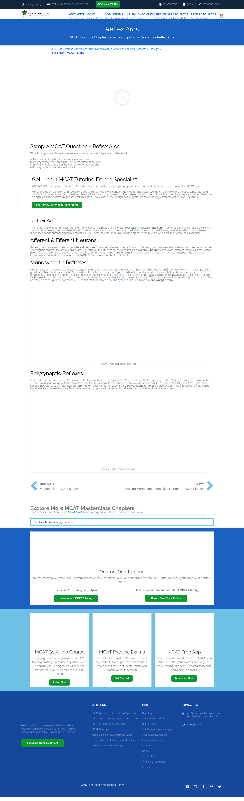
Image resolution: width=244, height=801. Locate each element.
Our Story (147, 717)
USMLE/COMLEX (141, 16)
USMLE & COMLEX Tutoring (107, 749)
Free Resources (203, 16)
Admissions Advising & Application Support (115, 722)
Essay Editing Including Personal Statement (115, 744)
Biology (154, 52)
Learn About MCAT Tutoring (76, 602)
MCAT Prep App (184, 656)
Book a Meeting (108, 4)
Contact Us (148, 760)
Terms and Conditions (153, 765)
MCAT (94, 16)
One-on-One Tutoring (122, 576)
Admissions (116, 16)
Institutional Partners (153, 744)
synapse (123, 284)
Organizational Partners (154, 738)
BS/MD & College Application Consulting (114, 717)
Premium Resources (172, 16)
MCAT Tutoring (100, 733)
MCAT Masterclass (61, 52)
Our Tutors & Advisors (153, 722)
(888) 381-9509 (194, 728)
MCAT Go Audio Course (59, 656)
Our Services (149, 728)
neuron (61, 234)
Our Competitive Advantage (157, 733)
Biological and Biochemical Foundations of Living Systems (111, 52)
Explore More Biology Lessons (53, 526)
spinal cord (126, 234)
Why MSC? (76, 16)
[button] (122, 101)
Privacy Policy (149, 771)
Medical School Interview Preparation (112, 738)
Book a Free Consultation (166, 602)
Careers (146, 755)
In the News (148, 749)
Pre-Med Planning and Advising (109, 728)
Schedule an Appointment (42, 746)
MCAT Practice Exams (122, 656)
